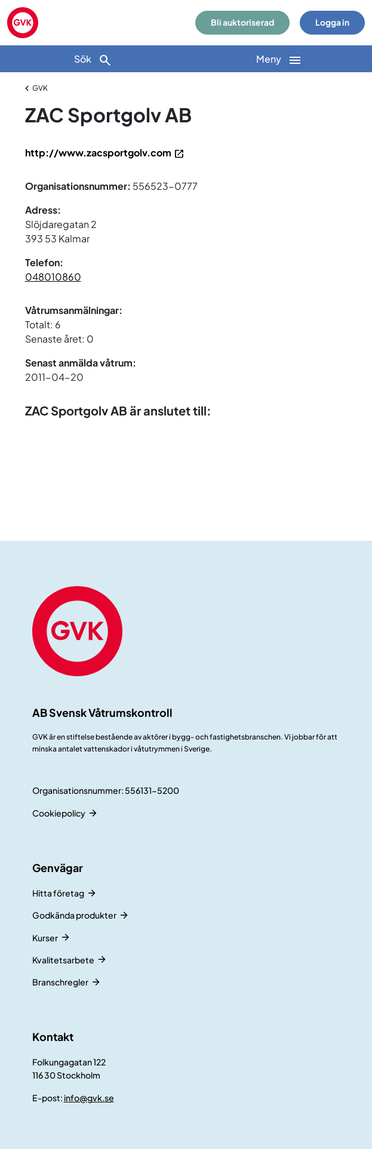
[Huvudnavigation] (279, 58)
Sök (93, 60)
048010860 (53, 276)
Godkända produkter (74, 915)
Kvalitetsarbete (63, 959)
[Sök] (93, 58)
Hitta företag (58, 893)
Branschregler (60, 982)
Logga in (332, 22)
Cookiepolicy (58, 813)
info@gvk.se (89, 1097)
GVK (40, 88)
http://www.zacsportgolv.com (98, 152)
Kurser (45, 937)
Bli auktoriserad (242, 22)
